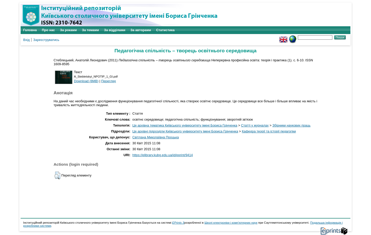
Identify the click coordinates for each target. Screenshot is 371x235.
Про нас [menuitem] (48, 30)
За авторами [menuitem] (140, 30)
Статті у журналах (255, 125)
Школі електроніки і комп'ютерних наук (230, 222)
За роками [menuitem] (68, 30)
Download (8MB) (86, 81)
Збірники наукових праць (291, 125)
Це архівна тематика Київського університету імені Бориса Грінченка (184, 125)
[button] (57, 175)
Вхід (26, 40)
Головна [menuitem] (30, 30)
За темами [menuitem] (90, 30)
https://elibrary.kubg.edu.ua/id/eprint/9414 (162, 155)
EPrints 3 (178, 222)
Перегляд (108, 81)
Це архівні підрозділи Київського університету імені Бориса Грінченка (185, 131)
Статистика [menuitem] (165, 30)
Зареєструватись (46, 40)
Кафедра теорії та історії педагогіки (269, 131)
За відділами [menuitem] (114, 30)
